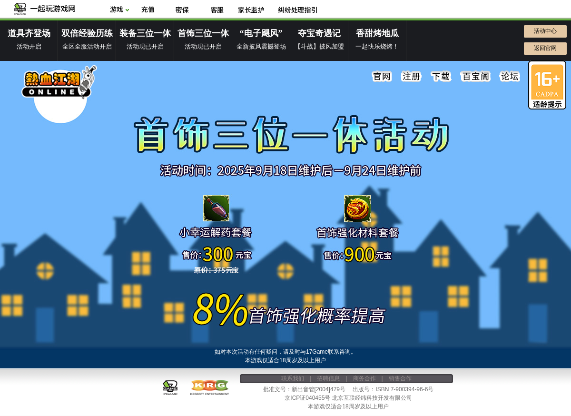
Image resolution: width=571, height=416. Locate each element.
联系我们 (292, 378)
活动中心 (545, 31)
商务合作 (364, 378)
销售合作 (400, 378)
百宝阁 (475, 76)
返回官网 (545, 48)
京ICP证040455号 (307, 398)
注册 (412, 76)
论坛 (510, 76)
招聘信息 (328, 378)
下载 (441, 76)
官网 (382, 76)
